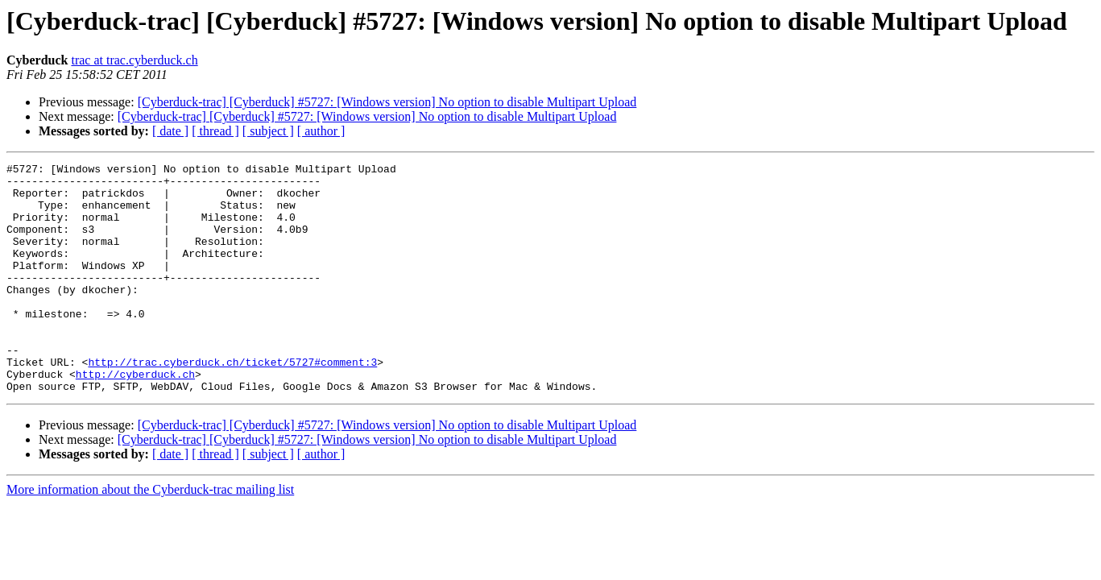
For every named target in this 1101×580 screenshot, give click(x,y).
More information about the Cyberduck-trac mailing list (150, 535)
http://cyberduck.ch (135, 417)
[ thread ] (215, 131)
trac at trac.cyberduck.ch (134, 60)
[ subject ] (268, 131)
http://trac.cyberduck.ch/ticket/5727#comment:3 (232, 403)
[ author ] (321, 131)
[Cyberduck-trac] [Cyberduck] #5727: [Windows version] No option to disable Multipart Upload (387, 102)
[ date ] (170, 131)
